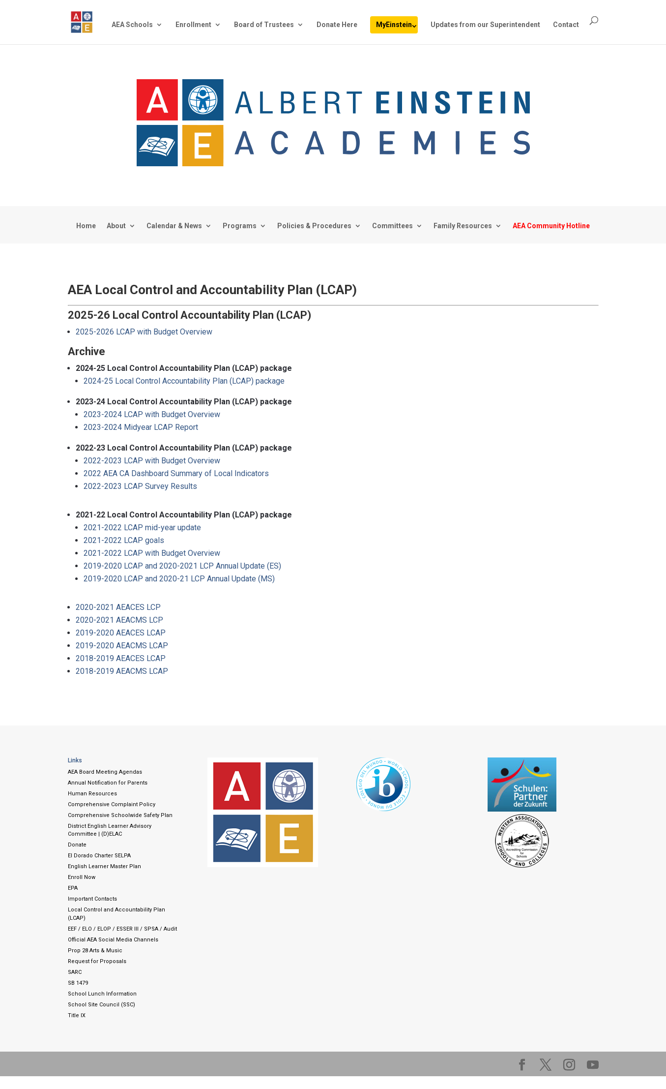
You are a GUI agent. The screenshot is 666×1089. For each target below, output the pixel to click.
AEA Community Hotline (551, 226)
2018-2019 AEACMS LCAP (122, 671)
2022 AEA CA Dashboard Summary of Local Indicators (176, 473)
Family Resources (463, 226)
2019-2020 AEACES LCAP (121, 632)
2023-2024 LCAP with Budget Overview (152, 414)
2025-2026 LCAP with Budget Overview (144, 331)
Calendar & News (174, 226)
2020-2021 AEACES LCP (118, 607)
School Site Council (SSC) (101, 1004)
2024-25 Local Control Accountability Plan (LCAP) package (184, 381)
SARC (75, 972)
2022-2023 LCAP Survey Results (140, 486)
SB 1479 (78, 983)
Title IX (77, 1015)
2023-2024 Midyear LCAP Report (141, 427)
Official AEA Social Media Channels (113, 940)
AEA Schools (132, 25)
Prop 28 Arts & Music (95, 950)
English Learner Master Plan (104, 866)
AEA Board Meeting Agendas (105, 772)
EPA (73, 888)
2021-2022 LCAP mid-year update (142, 527)
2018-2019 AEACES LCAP (121, 658)
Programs (240, 226)
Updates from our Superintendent (485, 25)
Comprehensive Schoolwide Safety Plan (120, 815)
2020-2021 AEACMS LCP (119, 620)
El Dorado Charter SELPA (99, 855)
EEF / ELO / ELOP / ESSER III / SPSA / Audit (122, 929)
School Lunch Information (102, 994)
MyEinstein (394, 25)
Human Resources (92, 793)
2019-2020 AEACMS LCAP (122, 645)
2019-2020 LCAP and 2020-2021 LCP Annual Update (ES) (182, 566)
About (116, 226)
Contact (566, 25)
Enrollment (193, 25)
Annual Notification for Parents (107, 783)
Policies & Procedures (314, 226)
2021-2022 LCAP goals (124, 540)
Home (86, 226)
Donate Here (337, 25)
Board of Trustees (264, 25)
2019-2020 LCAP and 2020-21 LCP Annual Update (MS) (179, 578)
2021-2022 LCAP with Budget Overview (152, 553)
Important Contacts (92, 899)
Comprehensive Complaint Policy (111, 804)
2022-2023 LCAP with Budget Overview (152, 460)
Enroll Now (81, 877)
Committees (392, 226)
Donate (77, 845)
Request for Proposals (97, 961)
